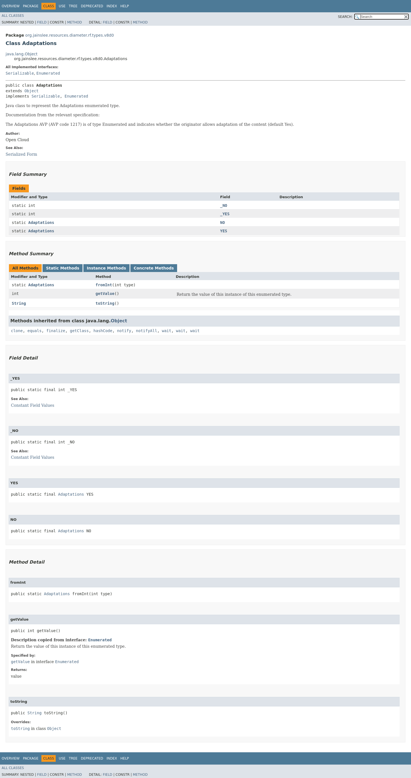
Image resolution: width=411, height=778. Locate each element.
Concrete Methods (154, 268)
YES (223, 231)
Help (124, 6)
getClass (79, 330)
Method (74, 22)
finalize (55, 330)
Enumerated (48, 73)
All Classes (13, 16)
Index (112, 6)
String (19, 303)
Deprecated (92, 6)
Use (62, 6)
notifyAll (146, 330)
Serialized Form (21, 154)
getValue (104, 293)
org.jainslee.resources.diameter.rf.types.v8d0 (69, 35)
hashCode (102, 330)
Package (30, 6)
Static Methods (62, 268)
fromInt (103, 285)
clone (17, 330)
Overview (11, 6)
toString (104, 303)
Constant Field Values (32, 405)
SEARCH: (345, 17)
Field (41, 22)
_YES (225, 214)
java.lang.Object (21, 54)
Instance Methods (106, 268)
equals (34, 330)
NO (222, 222)
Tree (73, 6)
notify (124, 330)
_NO (223, 205)
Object (31, 91)
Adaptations (41, 222)
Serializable (20, 73)
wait (167, 330)
